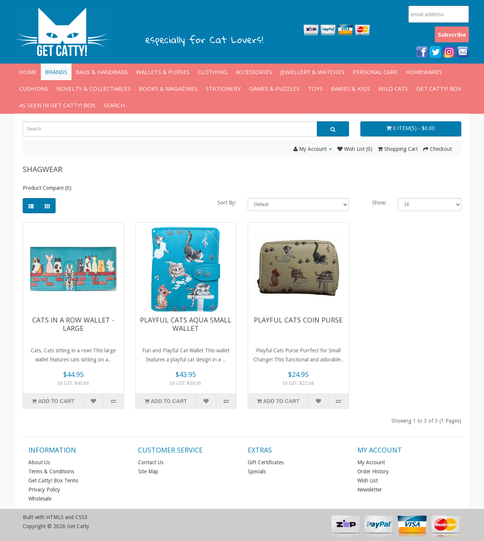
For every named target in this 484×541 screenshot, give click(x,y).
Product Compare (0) (47, 188)
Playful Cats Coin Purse (298, 319)
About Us (39, 462)
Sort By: (226, 203)
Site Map (148, 471)
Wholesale (39, 499)
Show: (379, 203)
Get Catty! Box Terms (53, 480)
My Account (371, 462)
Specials (257, 471)
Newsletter (369, 490)
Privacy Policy (44, 490)
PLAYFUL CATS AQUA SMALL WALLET (185, 324)
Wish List (367, 480)
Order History (373, 471)
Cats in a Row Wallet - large (73, 324)
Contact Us (150, 462)
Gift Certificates (266, 462)
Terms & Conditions (51, 471)
